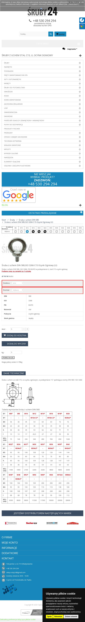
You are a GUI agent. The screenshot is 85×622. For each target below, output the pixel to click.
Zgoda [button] (49, 616)
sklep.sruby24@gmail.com (15, 572)
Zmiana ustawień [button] (71, 616)
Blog (5, 204)
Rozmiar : (7, 290)
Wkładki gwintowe (12, 145)
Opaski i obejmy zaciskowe (15, 137)
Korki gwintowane (12, 100)
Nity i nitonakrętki (12, 79)
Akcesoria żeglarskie (13, 104)
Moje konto (10, 542)
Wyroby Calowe (11, 153)
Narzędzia (8, 157)
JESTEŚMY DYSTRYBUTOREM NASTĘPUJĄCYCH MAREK (42, 513)
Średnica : (7, 283)
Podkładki (8, 71)
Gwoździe (8, 92)
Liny (6, 108)
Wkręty (7, 83)
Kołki (6, 96)
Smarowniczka (10, 112)
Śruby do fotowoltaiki (14, 87)
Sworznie (8, 116)
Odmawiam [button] (58, 616)
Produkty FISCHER (12, 129)
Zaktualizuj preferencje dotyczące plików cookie (18, 619)
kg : (3, 352)
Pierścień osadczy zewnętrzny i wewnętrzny (24, 120)
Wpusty (7, 149)
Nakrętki (8, 67)
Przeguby (8, 133)
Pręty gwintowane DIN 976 (15, 75)
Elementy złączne (12, 162)
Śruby (6, 63)
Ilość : (4, 329)
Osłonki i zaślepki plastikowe (17, 166)
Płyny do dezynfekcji (13, 124)
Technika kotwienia (12, 141)
